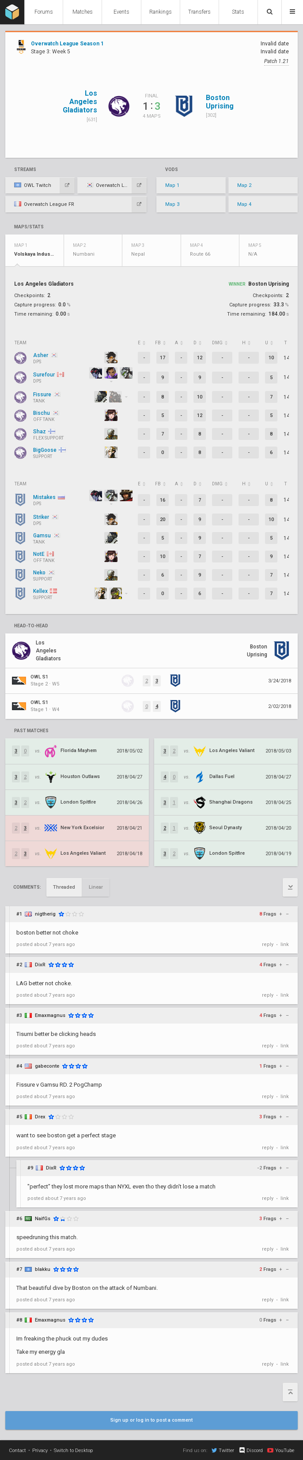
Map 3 (172, 204)
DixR (40, 965)
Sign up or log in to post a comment (151, 1420)
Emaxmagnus (50, 1015)
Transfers (199, 12)
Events (121, 12)
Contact (17, 1450)
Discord (251, 1450)
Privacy (40, 1450)
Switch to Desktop (73, 1450)
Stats (238, 12)
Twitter (223, 1450)
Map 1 (172, 185)
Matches (82, 12)
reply (267, 944)
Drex (40, 1117)
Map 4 (244, 204)
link (284, 944)
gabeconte (47, 1066)
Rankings (160, 12)
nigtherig (45, 914)
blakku (42, 1269)
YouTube (280, 1450)
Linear (96, 887)
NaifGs (42, 1219)
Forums (43, 12)
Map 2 (244, 185)
